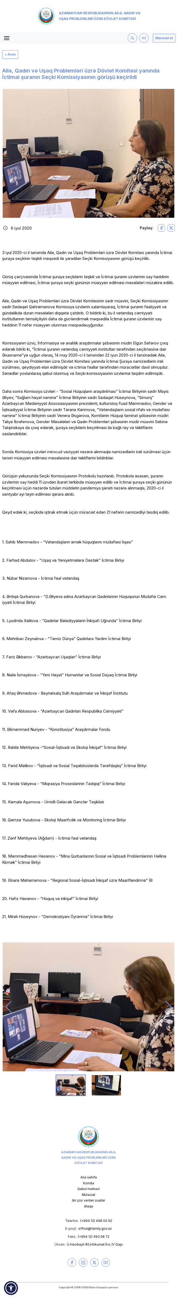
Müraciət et (164, 38)
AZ (144, 38)
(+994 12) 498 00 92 (96, 1221)
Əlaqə (88, 1206)
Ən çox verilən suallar (88, 1200)
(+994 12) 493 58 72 (93, 1237)
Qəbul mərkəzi (88, 1189)
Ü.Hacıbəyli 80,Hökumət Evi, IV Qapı (95, 1244)
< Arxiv (10, 54)
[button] (8, 1007)
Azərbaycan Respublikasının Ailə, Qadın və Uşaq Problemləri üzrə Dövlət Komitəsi (89, 16)
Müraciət (88, 1195)
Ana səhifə (88, 1177)
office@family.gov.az (95, 1229)
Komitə (88, 1183)
